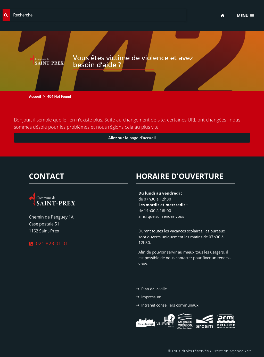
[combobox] (94, 15)
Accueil (35, 96)
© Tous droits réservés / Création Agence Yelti (210, 351)
